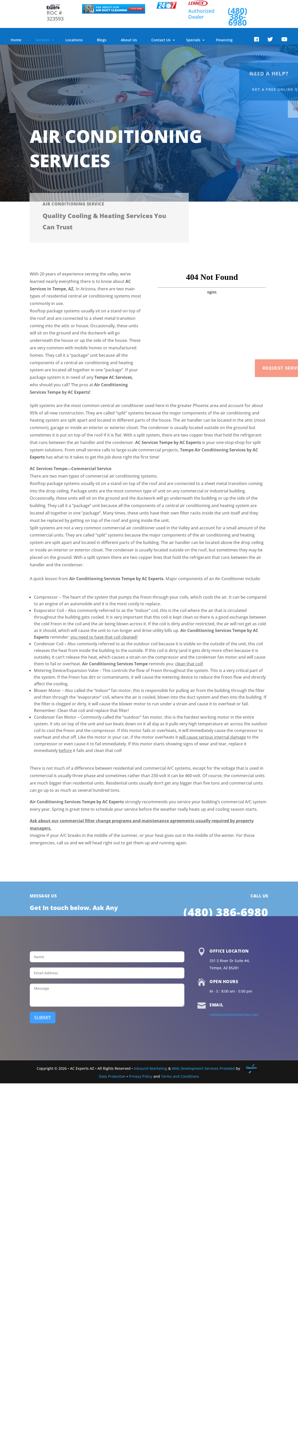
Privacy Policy (140, 1076)
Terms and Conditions (180, 1076)
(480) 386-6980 (237, 16)
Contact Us (161, 39)
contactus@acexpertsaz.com (234, 1014)
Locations (74, 39)
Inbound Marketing (150, 1068)
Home (16, 39)
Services (43, 39)
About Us (129, 39)
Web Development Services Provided (203, 1068)
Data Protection (112, 1076)
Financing (224, 39)
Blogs (101, 39)
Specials (193, 39)
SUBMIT (42, 1017)
